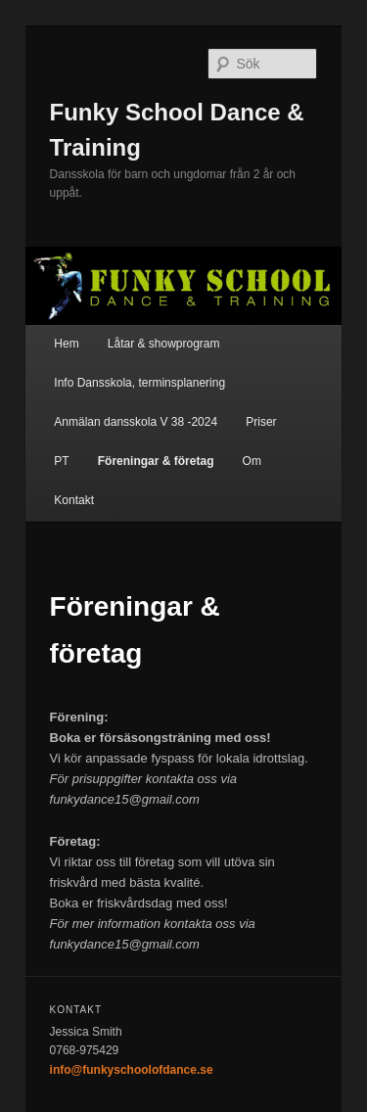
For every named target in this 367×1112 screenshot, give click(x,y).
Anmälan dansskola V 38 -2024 (135, 422)
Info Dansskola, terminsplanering (139, 383)
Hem (66, 343)
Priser (261, 422)
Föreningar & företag (156, 461)
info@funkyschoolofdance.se (131, 1070)
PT (61, 461)
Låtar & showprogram (164, 343)
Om (252, 461)
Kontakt (74, 500)
